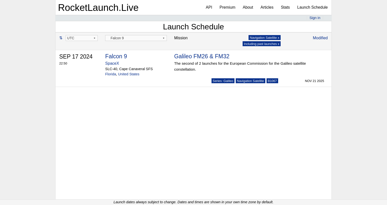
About (248, 7)
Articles (266, 7)
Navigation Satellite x (264, 38)
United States (128, 74)
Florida (110, 74)
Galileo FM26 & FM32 (202, 56)
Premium (227, 7)
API (209, 7)
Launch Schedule (312, 7)
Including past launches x (261, 44)
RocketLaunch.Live (98, 7)
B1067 (272, 81)
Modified (320, 38)
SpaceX (112, 63)
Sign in (315, 18)
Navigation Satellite (250, 81)
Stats (285, 7)
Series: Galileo (223, 81)
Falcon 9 (116, 56)
